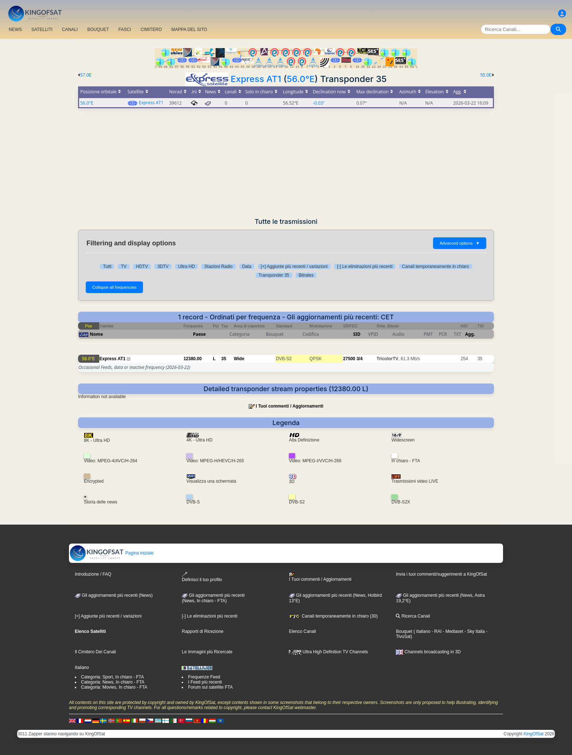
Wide (239, 358)
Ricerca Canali (413, 616)
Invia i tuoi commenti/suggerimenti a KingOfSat (441, 574)
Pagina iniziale (111, 553)
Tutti (107, 266)
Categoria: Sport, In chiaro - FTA (112, 677)
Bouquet (404, 631)
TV (123, 266)
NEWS (15, 29)
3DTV (163, 266)
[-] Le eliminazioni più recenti (365, 266)
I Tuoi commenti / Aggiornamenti (289, 406)
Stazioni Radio (218, 266)
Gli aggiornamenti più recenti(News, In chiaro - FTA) (213, 598)
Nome (96, 334)
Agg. (470, 334)
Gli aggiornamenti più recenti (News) (113, 595)
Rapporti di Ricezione (202, 631)
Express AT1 (256, 79)
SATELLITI (42, 29)
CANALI (70, 29)
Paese (199, 334)
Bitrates (306, 275)
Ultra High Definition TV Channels (328, 651)
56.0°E (300, 79)
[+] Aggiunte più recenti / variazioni (294, 266)
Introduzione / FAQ (93, 574)
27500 (349, 358)
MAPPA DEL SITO (189, 29)
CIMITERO (151, 29)
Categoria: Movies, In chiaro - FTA (114, 687)
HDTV (142, 266)
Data (246, 266)
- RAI (436, 631)
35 (223, 358)
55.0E (486, 75)
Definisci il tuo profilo (202, 577)
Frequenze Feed (204, 677)
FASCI (125, 29)
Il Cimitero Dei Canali (95, 651)
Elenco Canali (302, 631)
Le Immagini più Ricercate (207, 651)
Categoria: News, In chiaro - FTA (112, 682)
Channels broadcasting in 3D (428, 651)
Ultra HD (186, 266)
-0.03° (319, 103)
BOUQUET (98, 29)
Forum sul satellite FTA (210, 687)
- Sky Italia (474, 631)
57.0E (86, 75)
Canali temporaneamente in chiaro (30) (333, 616)
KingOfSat (533, 733)
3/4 (359, 358)
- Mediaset (452, 631)
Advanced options (460, 243)
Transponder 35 (274, 275)
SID (356, 334)
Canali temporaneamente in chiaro (435, 266)
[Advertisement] (286, 163)
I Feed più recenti (205, 682)
